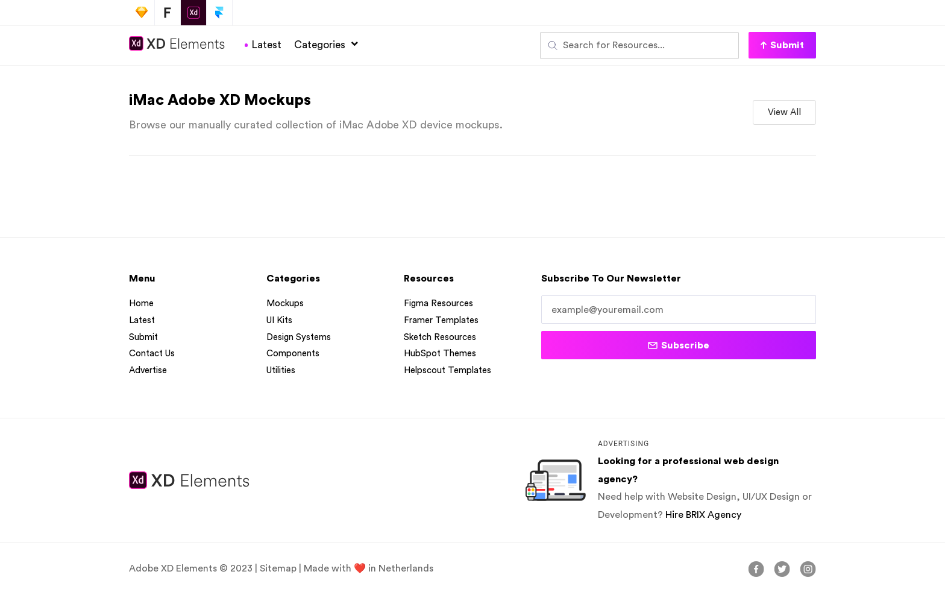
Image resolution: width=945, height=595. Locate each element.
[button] (782, 45)
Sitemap (278, 569)
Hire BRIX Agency (703, 515)
